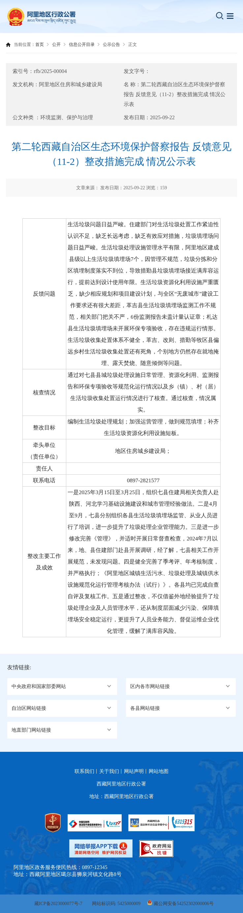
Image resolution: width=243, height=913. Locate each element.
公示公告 (111, 44)
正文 (132, 44)
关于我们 (109, 771)
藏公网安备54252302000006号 (184, 903)
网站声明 (134, 771)
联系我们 (84, 771)
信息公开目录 (82, 44)
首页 (39, 44)
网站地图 (158, 771)
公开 (56, 44)
